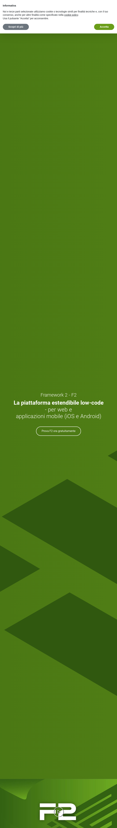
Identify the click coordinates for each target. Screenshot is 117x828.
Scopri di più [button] (15, 26)
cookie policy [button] (71, 14)
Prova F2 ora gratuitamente (58, 431)
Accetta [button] (104, 26)
